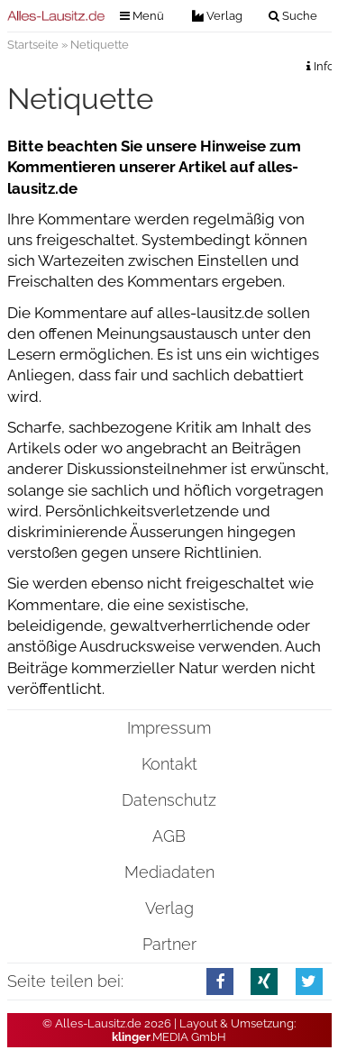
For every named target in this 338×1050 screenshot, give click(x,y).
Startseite (33, 44)
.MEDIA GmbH (169, 1037)
